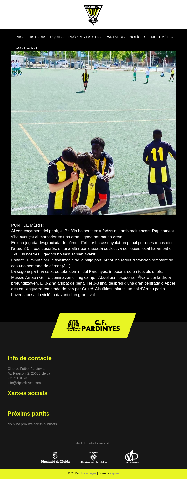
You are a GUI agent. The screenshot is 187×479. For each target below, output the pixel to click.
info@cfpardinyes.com (24, 383)
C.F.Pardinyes (87, 473)
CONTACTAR (26, 48)
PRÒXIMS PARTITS (84, 37)
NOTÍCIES (137, 37)
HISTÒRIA (36, 37)
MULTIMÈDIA (162, 37)
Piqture (114, 473)
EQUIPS (57, 37)
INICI (20, 37)
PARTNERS (115, 37)
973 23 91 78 (17, 378)
